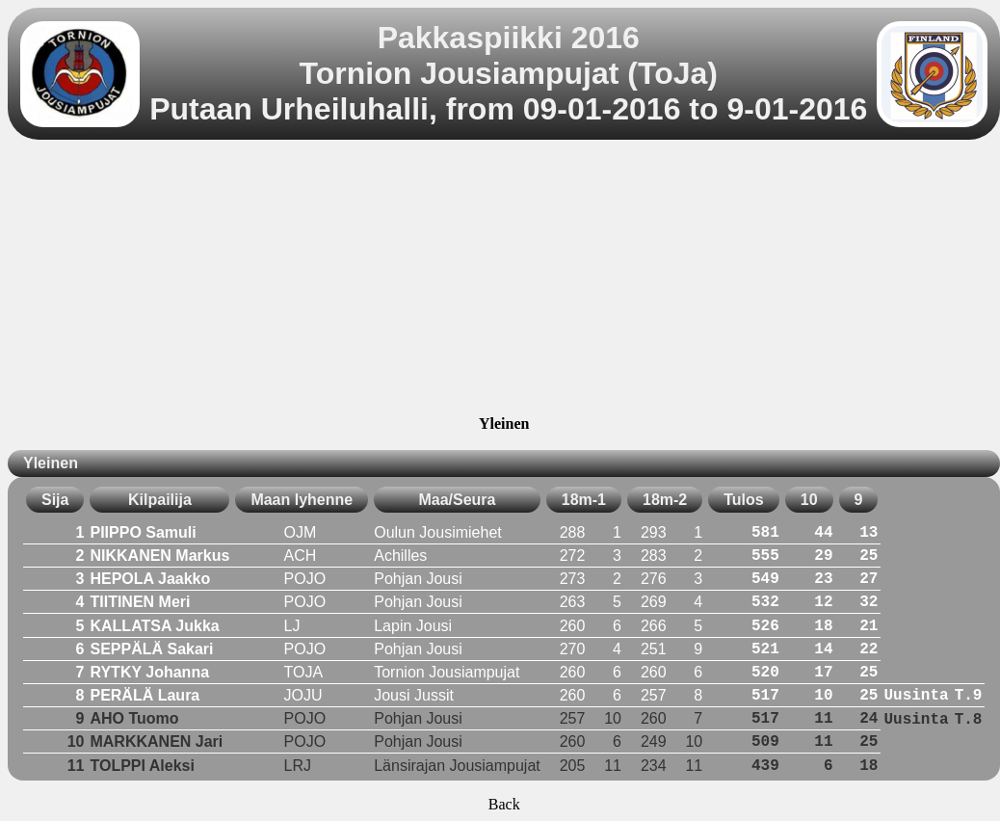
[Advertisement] (504, 280)
